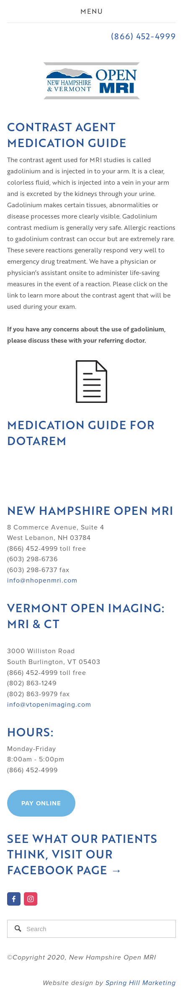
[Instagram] (30, 899)
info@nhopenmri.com (42, 580)
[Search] (91, 929)
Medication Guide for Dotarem (82, 433)
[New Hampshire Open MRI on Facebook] (14, 899)
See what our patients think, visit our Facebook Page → (84, 854)
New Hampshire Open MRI (90, 510)
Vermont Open (57, 608)
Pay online (41, 803)
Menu (91, 11)
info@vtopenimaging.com (49, 704)
